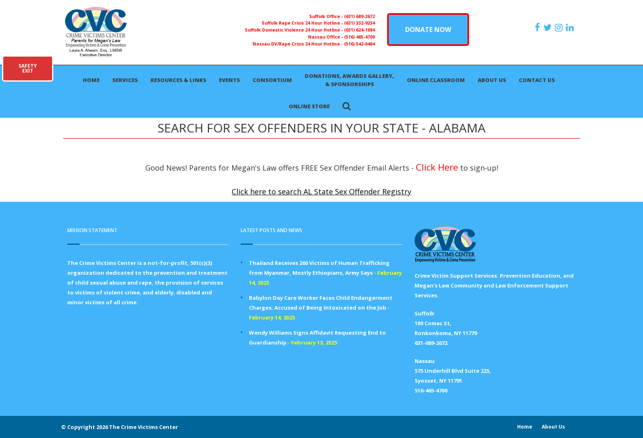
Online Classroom (436, 80)
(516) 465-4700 (359, 37)
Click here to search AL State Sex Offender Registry (321, 191)
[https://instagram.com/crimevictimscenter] (560, 27)
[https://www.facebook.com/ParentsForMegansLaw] (538, 27)
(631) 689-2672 (359, 16)
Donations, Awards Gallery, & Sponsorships (349, 80)
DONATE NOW (428, 29)
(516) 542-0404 (359, 44)
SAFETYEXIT (27, 68)
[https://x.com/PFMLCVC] (548, 27)
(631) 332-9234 (359, 23)
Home (91, 80)
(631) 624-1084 (359, 30)
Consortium (272, 80)
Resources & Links (178, 80)
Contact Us (537, 80)
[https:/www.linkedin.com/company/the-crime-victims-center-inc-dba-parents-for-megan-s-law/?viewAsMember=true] (571, 27)
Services (125, 80)
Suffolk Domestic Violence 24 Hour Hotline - (294, 30)
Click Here (437, 167)
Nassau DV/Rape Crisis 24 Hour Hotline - (298, 44)
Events (229, 80)
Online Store (309, 106)
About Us (492, 80)
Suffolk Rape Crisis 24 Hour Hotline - (303, 23)
